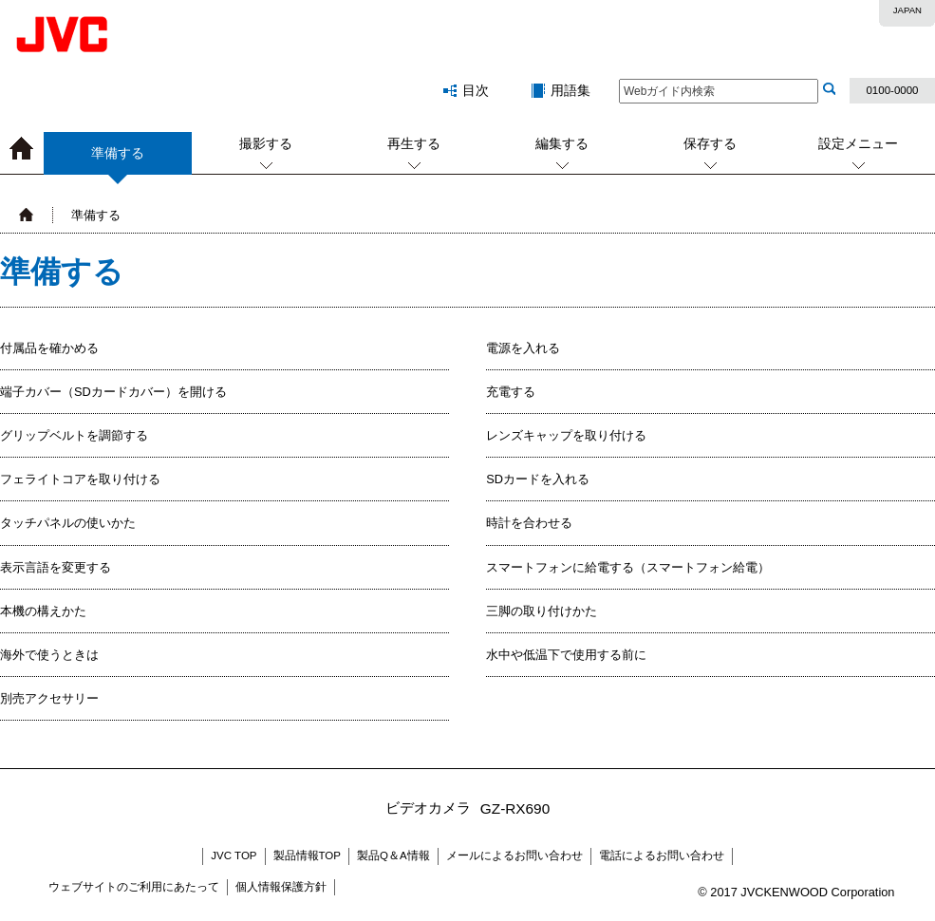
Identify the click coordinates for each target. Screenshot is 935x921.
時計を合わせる (529, 523)
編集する (562, 143)
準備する (117, 160)
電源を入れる (523, 348)
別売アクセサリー (49, 698)
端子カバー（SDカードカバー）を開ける (113, 392)
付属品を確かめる (49, 348)
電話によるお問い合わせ (661, 855)
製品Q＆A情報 (393, 855)
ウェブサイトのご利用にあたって (133, 887)
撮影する (265, 143)
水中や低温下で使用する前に (566, 655)
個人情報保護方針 (281, 887)
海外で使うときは (49, 655)
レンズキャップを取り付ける (566, 435)
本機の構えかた (43, 611)
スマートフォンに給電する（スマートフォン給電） (628, 567)
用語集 (570, 90)
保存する (710, 143)
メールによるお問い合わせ (514, 855)
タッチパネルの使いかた (68, 523)
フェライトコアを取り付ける (80, 479)
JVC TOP (233, 855)
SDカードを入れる (537, 479)
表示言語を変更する (55, 567)
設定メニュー (858, 143)
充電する (510, 392)
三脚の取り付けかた (541, 611)
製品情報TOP (307, 855)
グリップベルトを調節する (74, 435)
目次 (475, 90)
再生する (413, 143)
